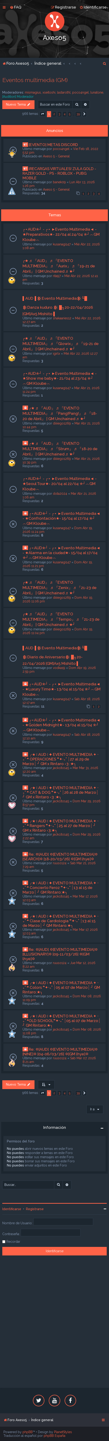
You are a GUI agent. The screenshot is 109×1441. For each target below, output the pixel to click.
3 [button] (59, 114)
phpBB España (54, 1436)
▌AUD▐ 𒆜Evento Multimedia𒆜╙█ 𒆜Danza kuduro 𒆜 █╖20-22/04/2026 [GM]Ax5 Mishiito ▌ (58, 306)
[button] (43, 114)
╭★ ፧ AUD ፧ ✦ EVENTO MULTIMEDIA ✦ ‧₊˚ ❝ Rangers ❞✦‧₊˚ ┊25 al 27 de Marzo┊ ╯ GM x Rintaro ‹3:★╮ (60, 826)
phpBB (28, 1432)
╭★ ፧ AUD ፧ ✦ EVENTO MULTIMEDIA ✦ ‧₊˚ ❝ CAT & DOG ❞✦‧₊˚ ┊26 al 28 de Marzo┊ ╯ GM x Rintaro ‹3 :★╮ (60, 792)
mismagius (33, 92)
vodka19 (59, 668)
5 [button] (69, 114)
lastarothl (64, 92)
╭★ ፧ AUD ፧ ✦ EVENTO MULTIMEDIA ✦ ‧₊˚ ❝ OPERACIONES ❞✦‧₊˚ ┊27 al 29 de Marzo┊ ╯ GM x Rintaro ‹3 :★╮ (60, 759)
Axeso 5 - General (56, 156)
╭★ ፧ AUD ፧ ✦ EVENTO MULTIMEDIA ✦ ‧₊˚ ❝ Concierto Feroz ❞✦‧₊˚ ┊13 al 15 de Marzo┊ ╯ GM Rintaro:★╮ (60, 888)
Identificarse (11, 1209)
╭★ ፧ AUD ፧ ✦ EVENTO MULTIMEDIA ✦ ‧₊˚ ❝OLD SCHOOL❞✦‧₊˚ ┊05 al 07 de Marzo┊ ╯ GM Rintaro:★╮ (61, 1021)
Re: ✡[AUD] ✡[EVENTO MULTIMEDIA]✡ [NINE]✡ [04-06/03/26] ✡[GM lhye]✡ (60, 1051)
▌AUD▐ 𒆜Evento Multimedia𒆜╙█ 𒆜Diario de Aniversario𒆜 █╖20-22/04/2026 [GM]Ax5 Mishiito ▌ (55, 656)
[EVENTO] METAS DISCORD (53, 144)
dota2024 (60, 493)
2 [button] (54, 114)
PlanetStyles (63, 1432)
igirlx (56, 353)
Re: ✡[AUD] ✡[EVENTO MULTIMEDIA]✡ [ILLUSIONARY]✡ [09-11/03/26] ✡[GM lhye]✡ (60, 954)
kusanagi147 (62, 244)
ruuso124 (59, 863)
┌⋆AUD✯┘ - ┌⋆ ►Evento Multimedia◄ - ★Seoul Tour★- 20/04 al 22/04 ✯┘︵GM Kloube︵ (60, 483)
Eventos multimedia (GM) (35, 79)
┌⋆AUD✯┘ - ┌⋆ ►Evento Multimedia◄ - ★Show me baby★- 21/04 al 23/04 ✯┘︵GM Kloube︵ (60, 378)
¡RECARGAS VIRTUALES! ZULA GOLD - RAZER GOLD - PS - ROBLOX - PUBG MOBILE (59, 173)
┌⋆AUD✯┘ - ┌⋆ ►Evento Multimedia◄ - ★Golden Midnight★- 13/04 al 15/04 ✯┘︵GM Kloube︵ (61, 725)
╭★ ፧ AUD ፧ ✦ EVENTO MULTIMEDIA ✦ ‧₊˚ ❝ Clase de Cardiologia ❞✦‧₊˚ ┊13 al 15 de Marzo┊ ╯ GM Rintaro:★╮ (60, 921)
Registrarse (35, 1209)
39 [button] (78, 114)
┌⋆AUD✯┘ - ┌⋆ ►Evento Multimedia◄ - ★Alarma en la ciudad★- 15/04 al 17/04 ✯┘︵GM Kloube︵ (61, 553)
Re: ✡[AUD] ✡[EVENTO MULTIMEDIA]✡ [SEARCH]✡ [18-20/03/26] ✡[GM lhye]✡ (60, 856)
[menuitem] (15, 7)
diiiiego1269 (62, 423)
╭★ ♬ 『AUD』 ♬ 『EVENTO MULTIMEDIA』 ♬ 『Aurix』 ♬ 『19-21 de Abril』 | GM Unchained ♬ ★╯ (59, 266)
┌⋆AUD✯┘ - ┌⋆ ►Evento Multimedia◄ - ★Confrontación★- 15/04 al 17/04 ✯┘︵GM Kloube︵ (61, 518)
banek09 (59, 182)
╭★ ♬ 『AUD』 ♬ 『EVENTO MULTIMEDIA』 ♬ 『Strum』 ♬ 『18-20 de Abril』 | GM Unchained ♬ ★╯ (60, 448)
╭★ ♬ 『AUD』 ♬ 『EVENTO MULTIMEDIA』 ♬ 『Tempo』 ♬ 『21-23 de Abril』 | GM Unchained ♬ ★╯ (61, 619)
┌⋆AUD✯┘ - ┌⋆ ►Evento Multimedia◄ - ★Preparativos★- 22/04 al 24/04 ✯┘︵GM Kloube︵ (61, 234)
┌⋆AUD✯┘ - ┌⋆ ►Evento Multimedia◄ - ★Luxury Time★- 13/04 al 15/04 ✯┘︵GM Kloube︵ (61, 689)
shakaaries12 (62, 318)
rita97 (57, 276)
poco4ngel (80, 92)
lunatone (96, 92)
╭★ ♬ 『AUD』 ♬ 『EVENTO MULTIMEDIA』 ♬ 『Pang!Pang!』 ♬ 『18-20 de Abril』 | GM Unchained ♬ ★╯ (60, 413)
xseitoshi (49, 92)
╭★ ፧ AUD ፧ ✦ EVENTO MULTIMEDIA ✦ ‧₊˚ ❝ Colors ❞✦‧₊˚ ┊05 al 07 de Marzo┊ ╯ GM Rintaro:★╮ (61, 987)
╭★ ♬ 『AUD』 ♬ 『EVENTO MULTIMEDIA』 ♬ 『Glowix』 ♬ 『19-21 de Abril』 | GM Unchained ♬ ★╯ (61, 343)
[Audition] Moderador (18, 96)
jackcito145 (61, 768)
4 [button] (64, 114)
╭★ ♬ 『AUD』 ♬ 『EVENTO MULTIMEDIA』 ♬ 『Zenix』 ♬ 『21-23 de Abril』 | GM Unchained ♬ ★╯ (60, 587)
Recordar (13, 1241)
